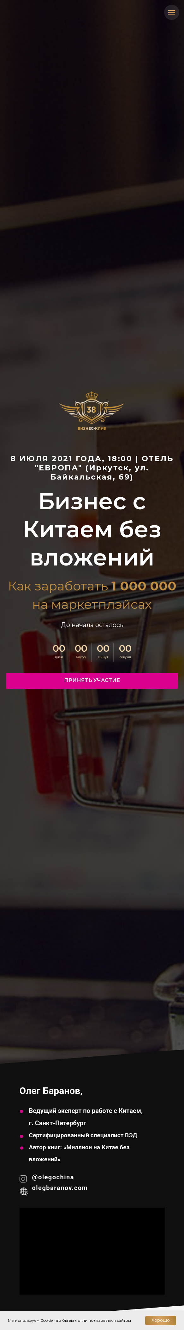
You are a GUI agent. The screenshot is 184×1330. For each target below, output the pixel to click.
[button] (92, 681)
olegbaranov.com (60, 1188)
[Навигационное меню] (171, 12)
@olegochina (53, 1177)
